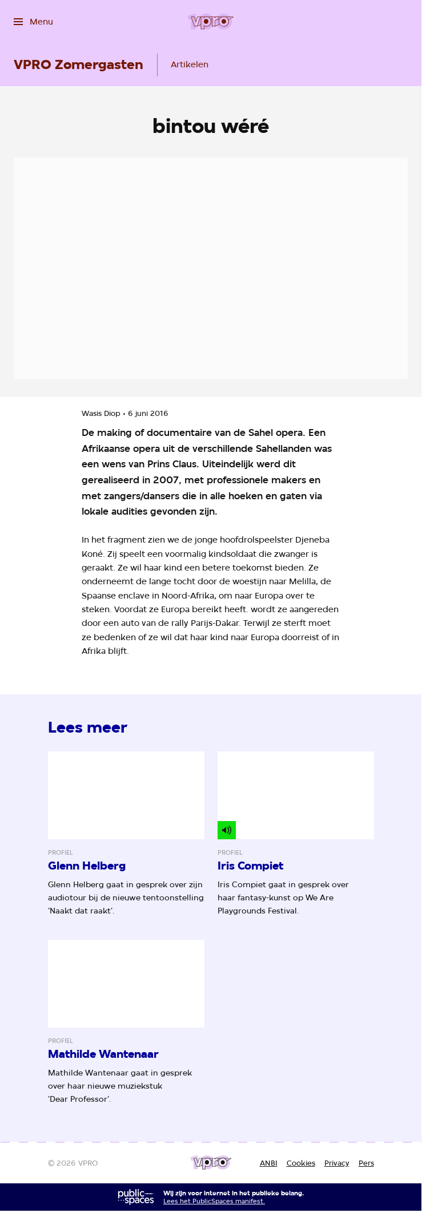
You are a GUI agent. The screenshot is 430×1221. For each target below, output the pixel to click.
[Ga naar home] (210, 22)
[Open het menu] (33, 21)
